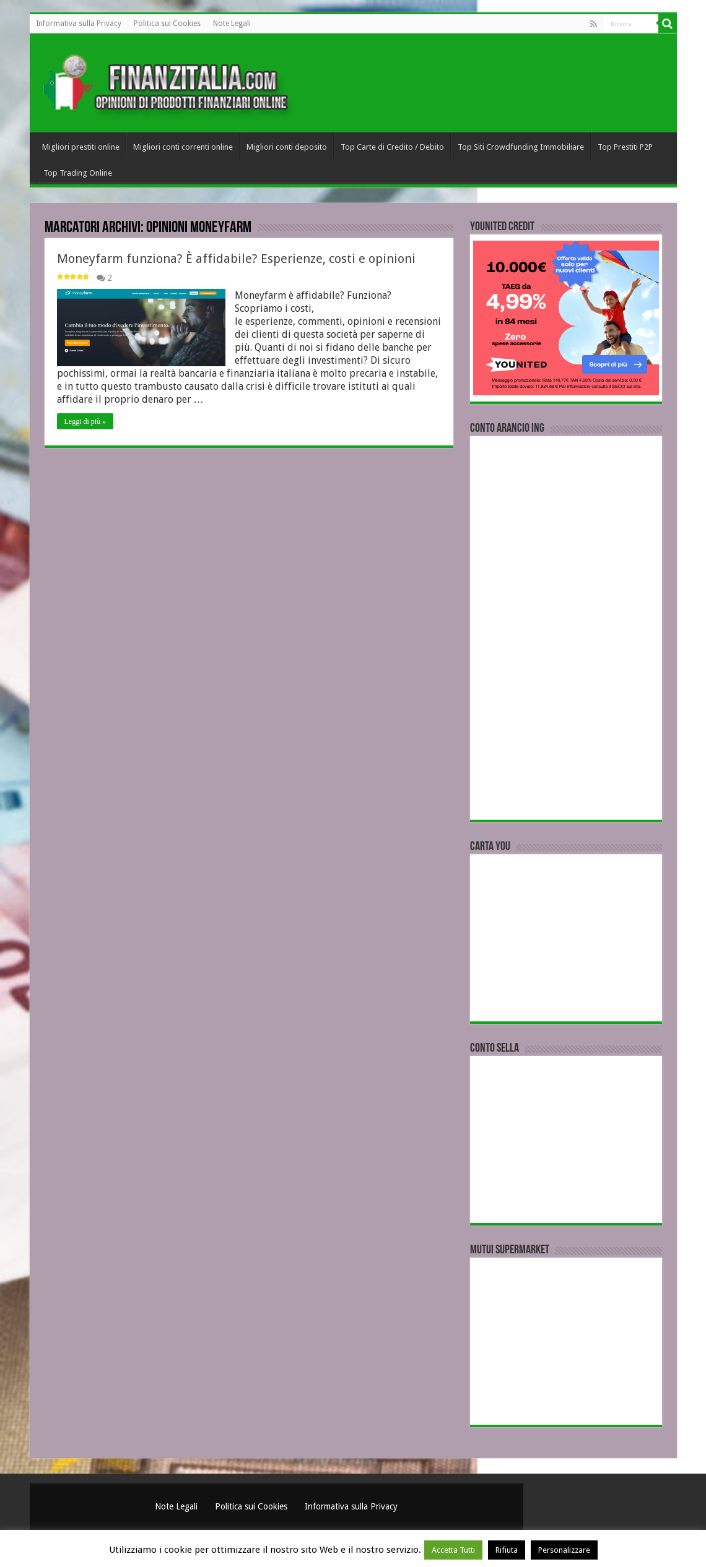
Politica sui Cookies (167, 23)
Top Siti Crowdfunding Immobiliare (521, 147)
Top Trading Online (77, 173)
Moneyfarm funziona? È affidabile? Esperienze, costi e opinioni (236, 258)
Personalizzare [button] (564, 1550)
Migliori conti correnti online (183, 147)
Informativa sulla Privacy (78, 23)
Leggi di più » (85, 421)
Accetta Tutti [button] (453, 1550)
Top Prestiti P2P (625, 147)
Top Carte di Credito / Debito (392, 147)
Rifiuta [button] (506, 1550)
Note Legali (232, 23)
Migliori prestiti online (81, 147)
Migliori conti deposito (286, 147)
